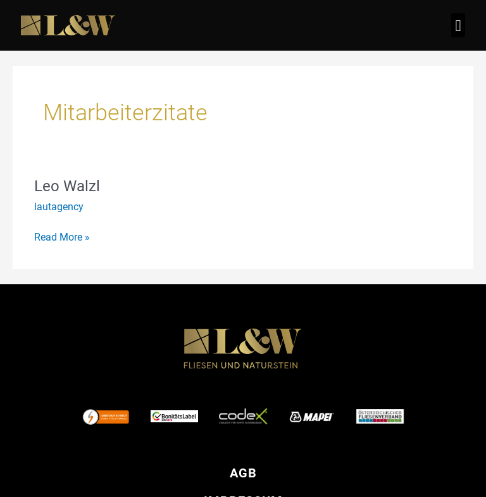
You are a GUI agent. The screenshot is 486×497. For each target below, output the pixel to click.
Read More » (62, 236)
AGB (243, 473)
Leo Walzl (67, 186)
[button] (458, 25)
